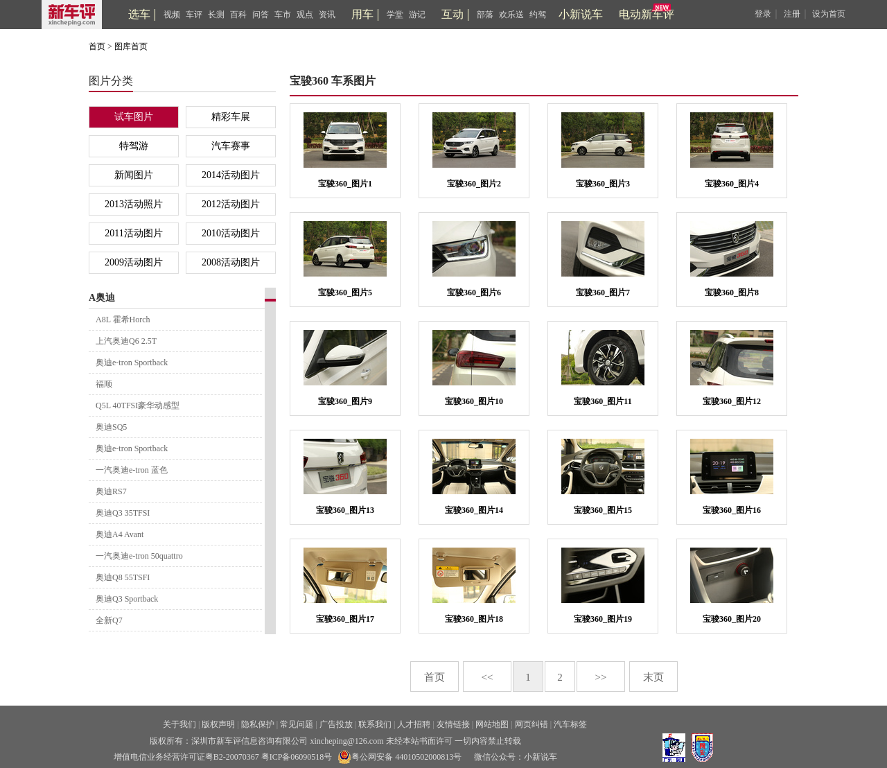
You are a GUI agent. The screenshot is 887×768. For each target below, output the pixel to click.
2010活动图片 (231, 233)
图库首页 (131, 46)
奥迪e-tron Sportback (132, 362)
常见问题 (296, 724)
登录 (763, 14)
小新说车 (581, 14)
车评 (194, 14)
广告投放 (336, 724)
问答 (260, 14)
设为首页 (828, 14)
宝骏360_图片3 (603, 184)
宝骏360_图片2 (474, 184)
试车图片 (133, 117)
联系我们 (375, 724)
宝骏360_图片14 (474, 510)
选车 (139, 14)
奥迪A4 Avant (119, 534)
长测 (216, 14)
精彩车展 (230, 117)
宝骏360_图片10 (474, 401)
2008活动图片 (231, 262)
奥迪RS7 (111, 491)
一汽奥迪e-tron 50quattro (139, 556)
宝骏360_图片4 (732, 184)
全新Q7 (109, 620)
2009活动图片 (134, 262)
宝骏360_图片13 (345, 510)
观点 (305, 14)
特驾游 (133, 146)
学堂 (395, 14)
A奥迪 (102, 298)
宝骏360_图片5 (345, 292)
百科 (238, 14)
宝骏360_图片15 (603, 510)
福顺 (104, 384)
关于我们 (179, 724)
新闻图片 (133, 175)
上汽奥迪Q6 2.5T (126, 341)
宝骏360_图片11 (602, 401)
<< (487, 677)
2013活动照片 (134, 204)
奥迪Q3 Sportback (127, 599)
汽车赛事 (230, 146)
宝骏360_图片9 (345, 401)
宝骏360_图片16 (732, 510)
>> (601, 677)
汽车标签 (570, 724)
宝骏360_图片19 (603, 619)
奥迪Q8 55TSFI (123, 577)
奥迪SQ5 (111, 427)
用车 (362, 14)
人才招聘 (413, 724)
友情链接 (453, 724)
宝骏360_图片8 (732, 292)
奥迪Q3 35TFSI (123, 513)
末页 (653, 677)
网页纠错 (531, 724)
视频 (172, 14)
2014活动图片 (231, 175)
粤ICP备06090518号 (297, 757)
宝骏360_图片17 (345, 619)
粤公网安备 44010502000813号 (399, 757)
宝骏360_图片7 (603, 292)
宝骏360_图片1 (345, 184)
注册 (792, 14)
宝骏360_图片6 (474, 292)
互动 (452, 14)
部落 (485, 14)
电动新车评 (646, 14)
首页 (97, 46)
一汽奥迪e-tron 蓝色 (132, 470)
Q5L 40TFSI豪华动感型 (137, 405)
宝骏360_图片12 (732, 401)
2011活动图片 (133, 233)
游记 (417, 14)
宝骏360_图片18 (474, 619)
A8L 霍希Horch (123, 319)
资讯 (327, 14)
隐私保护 (257, 724)
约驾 (537, 14)
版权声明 (218, 724)
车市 (282, 14)
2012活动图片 (231, 204)
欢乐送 (511, 14)
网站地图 (492, 724)
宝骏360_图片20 (732, 619)
